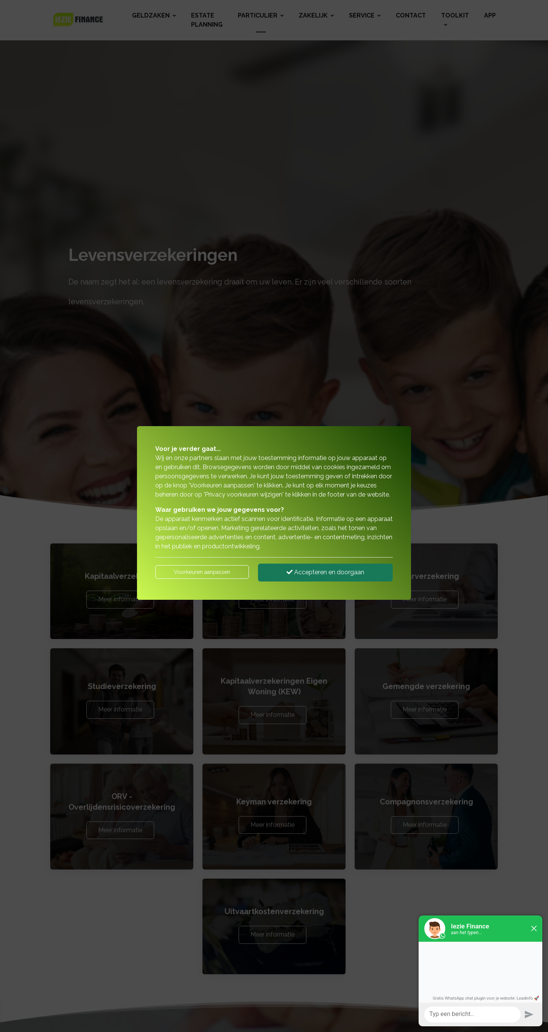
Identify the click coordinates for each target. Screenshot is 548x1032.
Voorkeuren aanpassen (202, 572)
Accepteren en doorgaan (325, 572)
